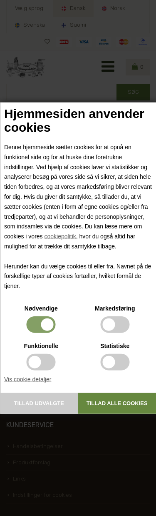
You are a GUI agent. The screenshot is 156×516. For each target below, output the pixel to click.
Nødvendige (41, 308)
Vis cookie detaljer (27, 379)
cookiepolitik (60, 236)
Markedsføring (115, 308)
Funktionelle (41, 346)
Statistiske (114, 346)
